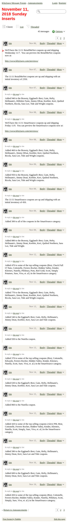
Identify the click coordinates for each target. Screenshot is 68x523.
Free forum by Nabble (12, 519)
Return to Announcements (15, 510)
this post (16, 94)
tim (10, 43)
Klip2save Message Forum (14, 3)
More (59, 43)
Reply (42, 43)
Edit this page (59, 519)
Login (54, 3)
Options (59, 31)
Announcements (35, 3)
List (21, 27)
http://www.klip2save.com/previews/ (21, 61)
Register (62, 3)
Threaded (35, 27)
